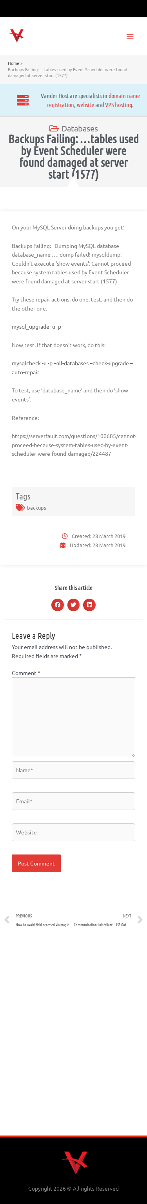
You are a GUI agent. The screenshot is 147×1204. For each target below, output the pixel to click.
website (27, 104)
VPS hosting (60, 104)
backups (36, 507)
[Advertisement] (73, 1034)
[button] (57, 605)
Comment (26, 672)
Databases (80, 128)
